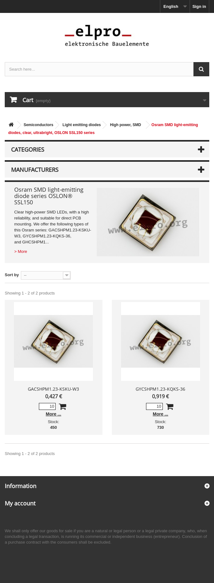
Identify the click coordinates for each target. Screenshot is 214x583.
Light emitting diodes (82, 125)
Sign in (199, 6)
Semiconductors (38, 125)
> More (20, 251)
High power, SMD (125, 125)
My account (20, 503)
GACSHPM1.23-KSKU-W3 (53, 389)
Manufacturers (34, 169)
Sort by (12, 274)
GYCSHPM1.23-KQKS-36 (160, 389)
